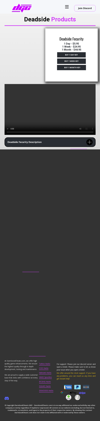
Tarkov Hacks (44, 364)
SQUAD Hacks (45, 386)
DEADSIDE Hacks (46, 390)
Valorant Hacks (45, 372)
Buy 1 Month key (71, 67)
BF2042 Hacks (45, 381)
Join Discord (85, 8)
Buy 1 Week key (71, 61)
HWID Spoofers (45, 377)
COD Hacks (43, 368)
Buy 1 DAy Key (71, 55)
